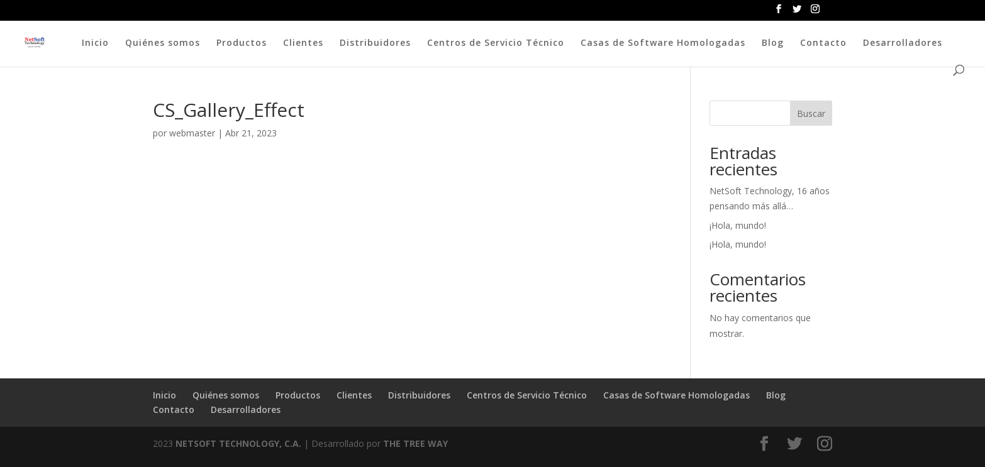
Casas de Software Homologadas (663, 43)
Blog (773, 43)
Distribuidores (375, 43)
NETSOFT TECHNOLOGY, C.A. (238, 443)
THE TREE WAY (415, 443)
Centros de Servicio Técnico (495, 43)
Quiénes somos (162, 43)
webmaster (192, 133)
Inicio (95, 43)
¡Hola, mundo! (738, 225)
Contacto (823, 43)
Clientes (303, 43)
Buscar (811, 113)
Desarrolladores (902, 43)
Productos (241, 43)
